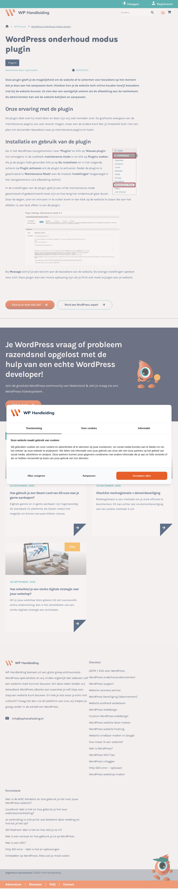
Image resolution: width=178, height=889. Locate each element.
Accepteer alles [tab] (142, 475)
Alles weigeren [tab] (36, 475)
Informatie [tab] (144, 428)
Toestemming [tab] (34, 428)
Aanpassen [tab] (89, 475)
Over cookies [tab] (89, 428)
